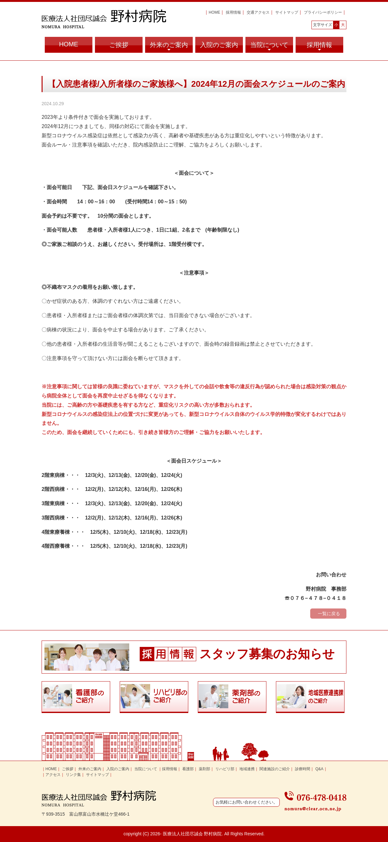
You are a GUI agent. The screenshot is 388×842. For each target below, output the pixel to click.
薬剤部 (204, 769)
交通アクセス (258, 12)
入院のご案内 (219, 44)
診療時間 (302, 769)
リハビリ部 (224, 769)
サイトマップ (286, 12)
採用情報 (233, 12)
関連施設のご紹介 (274, 769)
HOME (214, 12)
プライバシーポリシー (323, 12)
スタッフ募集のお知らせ (267, 654)
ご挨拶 (118, 44)
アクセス (53, 774)
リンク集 (73, 774)
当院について (269, 47)
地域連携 (247, 769)
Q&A (319, 769)
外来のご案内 (169, 47)
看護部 (188, 769)
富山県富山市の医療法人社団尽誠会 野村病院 (104, 19)
